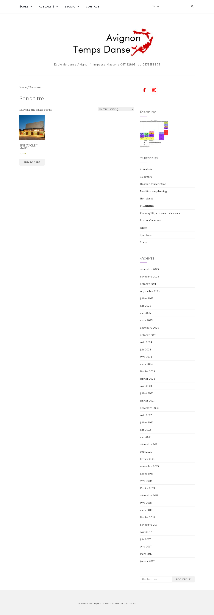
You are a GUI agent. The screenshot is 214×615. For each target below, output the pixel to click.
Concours (146, 176)
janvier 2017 (147, 561)
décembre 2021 (149, 444)
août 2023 (146, 386)
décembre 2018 (149, 495)
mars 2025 (146, 320)
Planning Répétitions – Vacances (160, 213)
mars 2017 (146, 554)
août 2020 (146, 451)
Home (22, 87)
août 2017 (146, 532)
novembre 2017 (149, 524)
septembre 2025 (150, 291)
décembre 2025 (149, 269)
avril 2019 (146, 481)
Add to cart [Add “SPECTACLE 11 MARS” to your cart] (32, 162)
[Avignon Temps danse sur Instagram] (154, 90)
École (24, 6)
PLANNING (147, 205)
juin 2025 (145, 305)
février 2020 (147, 459)
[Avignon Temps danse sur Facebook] (144, 90)
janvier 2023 (147, 400)
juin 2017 (145, 539)
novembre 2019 (149, 466)
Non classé (146, 198)
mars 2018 (146, 510)
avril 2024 (146, 356)
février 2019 (147, 488)
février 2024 (147, 371)
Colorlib (104, 603)
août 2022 (146, 415)
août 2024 (146, 342)
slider (143, 227)
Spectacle (146, 235)
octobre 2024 (148, 335)
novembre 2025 (149, 276)
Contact (92, 6)
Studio (70, 6)
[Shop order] (116, 109)
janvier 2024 (147, 378)
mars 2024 (146, 364)
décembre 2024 (149, 327)
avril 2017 (145, 546)
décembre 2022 (149, 408)
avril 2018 (146, 502)
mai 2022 (145, 437)
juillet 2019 (146, 473)
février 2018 (147, 517)
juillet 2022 (146, 422)
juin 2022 (145, 429)
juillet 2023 (146, 393)
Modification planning (153, 191)
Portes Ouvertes (150, 220)
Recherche (183, 579)
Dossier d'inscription (153, 184)
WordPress (130, 603)
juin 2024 (145, 349)
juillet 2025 (147, 298)
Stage (143, 242)
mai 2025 (145, 313)
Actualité (46, 6)
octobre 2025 (148, 284)
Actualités (146, 169)
